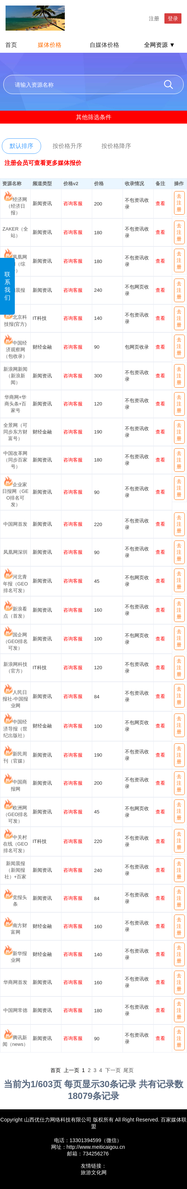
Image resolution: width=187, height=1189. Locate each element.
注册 (154, 18)
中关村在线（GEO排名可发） (15, 843)
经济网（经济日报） (16, 206)
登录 (173, 18)
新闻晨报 (15, 290)
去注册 (179, 202)
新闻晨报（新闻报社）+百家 (15, 870)
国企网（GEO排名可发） (15, 641)
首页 (11, 45)
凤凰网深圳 (15, 552)
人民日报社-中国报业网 (15, 698)
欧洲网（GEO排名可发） (15, 814)
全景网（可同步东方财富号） (15, 431)
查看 (160, 203)
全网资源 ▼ (159, 45)
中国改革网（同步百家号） (15, 459)
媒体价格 (49, 45)
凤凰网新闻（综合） (16, 264)
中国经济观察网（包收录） (15, 349)
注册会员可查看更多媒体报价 (42, 163)
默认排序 (21, 146)
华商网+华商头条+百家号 (15, 403)
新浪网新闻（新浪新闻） (15, 375)
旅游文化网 (94, 1172)
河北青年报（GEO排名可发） (15, 583)
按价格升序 (67, 146)
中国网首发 (15, 524)
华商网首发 (15, 982)
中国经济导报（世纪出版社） (15, 728)
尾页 (128, 1070)
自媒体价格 (104, 45)
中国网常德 (15, 1010)
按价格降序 (116, 146)
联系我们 (7, 286)
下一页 (113, 1070)
